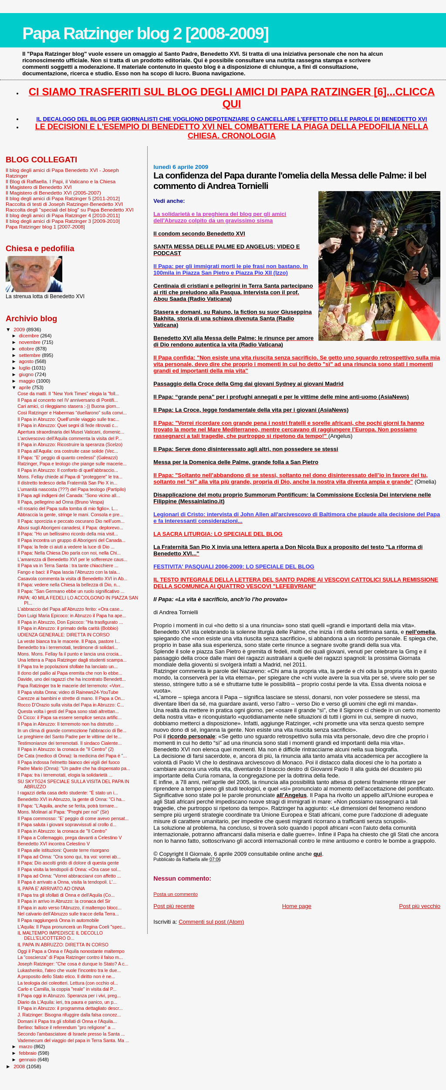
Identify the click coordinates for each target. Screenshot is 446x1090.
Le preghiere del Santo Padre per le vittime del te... (69, 736)
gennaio (28, 1059)
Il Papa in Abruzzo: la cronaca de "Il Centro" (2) (65, 749)
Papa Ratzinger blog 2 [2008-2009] (145, 33)
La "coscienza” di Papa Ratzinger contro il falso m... (70, 957)
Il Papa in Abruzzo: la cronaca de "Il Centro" (62, 831)
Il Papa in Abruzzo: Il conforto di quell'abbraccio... (67, 470)
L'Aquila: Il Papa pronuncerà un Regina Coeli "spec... (71, 926)
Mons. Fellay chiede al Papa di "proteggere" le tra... (69, 476)
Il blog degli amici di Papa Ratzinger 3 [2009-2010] (63, 221)
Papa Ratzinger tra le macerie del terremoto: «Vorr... (70, 685)
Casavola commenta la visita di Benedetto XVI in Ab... (72, 578)
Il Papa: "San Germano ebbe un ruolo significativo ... (70, 591)
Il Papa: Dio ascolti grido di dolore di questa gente (68, 862)
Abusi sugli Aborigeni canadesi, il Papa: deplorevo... (70, 527)
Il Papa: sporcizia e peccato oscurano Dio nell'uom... (70, 521)
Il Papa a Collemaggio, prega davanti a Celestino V (69, 837)
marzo (26, 1046)
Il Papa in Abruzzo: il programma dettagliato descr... (70, 1008)
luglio (25, 367)
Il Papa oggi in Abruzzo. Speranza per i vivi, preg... (69, 995)
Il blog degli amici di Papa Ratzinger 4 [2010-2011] (63, 215)
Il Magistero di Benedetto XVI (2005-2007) (53, 192)
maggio (28, 381)
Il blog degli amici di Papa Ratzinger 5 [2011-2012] (63, 198)
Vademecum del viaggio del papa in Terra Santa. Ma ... (73, 1040)
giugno (27, 374)
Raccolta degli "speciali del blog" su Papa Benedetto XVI (70, 209)
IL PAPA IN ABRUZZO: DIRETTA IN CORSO (62, 944)
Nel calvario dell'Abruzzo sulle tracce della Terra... (68, 913)
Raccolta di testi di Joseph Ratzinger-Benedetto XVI (64, 204)
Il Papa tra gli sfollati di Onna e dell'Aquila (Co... (66, 895)
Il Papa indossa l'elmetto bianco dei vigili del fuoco (68, 762)
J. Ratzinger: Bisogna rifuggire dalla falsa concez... (69, 1014)
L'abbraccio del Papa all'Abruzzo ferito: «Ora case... (70, 609)
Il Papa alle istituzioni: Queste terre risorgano (63, 850)
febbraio (28, 1053)
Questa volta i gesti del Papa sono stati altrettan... (68, 711)
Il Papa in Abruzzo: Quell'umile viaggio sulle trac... (68, 419)
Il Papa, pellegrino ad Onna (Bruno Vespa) (60, 502)
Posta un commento (175, 894)
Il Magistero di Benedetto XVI (39, 187)
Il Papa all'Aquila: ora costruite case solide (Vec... (67, 451)
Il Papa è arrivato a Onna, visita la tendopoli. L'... (66, 882)
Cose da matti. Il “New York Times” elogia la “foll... (68, 393)
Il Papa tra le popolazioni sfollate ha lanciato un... (67, 666)
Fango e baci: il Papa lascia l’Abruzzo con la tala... (68, 572)
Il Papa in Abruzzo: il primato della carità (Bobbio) (67, 628)
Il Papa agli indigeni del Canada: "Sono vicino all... (68, 495)
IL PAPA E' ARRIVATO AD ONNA (51, 888)
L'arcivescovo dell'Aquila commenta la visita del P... (69, 438)
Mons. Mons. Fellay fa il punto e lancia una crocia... (69, 653)
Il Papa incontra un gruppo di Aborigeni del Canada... (71, 540)
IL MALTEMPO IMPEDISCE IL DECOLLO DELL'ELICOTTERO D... (60, 935)
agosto (27, 361)
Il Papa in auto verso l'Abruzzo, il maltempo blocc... (69, 907)
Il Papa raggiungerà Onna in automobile (58, 920)
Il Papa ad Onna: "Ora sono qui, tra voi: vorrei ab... (69, 856)
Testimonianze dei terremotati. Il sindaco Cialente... (69, 743)
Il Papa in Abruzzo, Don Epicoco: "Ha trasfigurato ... (70, 622)
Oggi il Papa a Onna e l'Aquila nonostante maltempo (70, 951)
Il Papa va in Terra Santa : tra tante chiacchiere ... (67, 565)
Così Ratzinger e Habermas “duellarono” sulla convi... (72, 412)
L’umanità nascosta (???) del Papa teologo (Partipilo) (71, 489)
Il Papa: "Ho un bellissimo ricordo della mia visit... (67, 533)
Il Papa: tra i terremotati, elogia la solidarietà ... (64, 774)
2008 (20, 1066)
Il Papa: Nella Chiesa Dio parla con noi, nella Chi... (69, 552)
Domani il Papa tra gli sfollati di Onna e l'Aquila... (67, 1021)
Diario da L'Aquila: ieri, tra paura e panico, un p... (67, 1002)
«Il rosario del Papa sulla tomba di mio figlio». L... (67, 508)
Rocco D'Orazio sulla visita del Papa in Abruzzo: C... (70, 704)
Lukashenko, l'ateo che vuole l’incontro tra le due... (69, 970)
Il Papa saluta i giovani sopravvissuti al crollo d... (66, 824)
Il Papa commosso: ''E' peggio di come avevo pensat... (72, 818)
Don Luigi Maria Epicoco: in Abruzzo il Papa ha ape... (71, 615)
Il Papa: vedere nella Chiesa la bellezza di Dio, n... (68, 584)
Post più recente (173, 906)
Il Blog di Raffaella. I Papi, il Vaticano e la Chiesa (60, 181)
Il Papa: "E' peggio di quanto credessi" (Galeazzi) (67, 457)
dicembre (30, 335)
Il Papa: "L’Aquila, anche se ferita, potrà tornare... (67, 805)
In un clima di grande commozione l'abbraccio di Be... (71, 730)
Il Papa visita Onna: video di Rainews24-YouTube (67, 692)
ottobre (27, 348)
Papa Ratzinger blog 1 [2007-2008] (45, 226)
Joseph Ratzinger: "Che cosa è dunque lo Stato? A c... (72, 963)
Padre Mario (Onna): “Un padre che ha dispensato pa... (73, 768)
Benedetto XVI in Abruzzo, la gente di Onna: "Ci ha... (71, 799)
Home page (296, 906)
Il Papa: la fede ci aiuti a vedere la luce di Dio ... (66, 546)
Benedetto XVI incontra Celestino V (53, 843)
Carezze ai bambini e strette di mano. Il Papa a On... (71, 698)
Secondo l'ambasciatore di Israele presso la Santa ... (71, 1033)
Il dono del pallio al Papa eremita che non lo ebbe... (69, 673)
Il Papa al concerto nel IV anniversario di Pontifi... (67, 400)
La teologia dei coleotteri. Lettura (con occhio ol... (67, 983)
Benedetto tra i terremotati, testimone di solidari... (67, 647)
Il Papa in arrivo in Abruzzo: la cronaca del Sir (63, 901)
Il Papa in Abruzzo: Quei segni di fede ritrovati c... (67, 425)
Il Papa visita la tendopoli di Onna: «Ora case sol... (69, 869)
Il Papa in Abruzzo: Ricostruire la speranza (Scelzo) (69, 444)
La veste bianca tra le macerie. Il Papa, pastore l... (68, 641)
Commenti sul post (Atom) (211, 921)
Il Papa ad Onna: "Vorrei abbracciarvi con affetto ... (69, 875)
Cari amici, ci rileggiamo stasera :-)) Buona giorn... (68, 406)
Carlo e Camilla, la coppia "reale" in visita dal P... (66, 989)
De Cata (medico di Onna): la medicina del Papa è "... (72, 755)
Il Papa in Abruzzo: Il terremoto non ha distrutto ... (67, 724)
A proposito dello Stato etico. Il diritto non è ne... (66, 976)
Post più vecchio (419, 906)
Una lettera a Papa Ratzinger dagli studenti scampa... (72, 660)
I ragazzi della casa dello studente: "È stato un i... (67, 792)
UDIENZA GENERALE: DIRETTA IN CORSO (63, 634)
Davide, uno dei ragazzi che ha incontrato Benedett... (71, 679)
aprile (25, 387)
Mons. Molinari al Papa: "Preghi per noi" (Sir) (63, 811)
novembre (30, 342)
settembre (30, 355)
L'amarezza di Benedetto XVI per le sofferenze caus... (72, 559)
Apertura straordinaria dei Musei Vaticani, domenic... (70, 431)
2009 (20, 329)
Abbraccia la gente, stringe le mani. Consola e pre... (70, 514)
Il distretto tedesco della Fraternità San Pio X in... (67, 482)
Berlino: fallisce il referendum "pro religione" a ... (66, 1027)
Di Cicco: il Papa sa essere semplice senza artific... (69, 717)
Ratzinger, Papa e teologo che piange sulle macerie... (72, 463)
